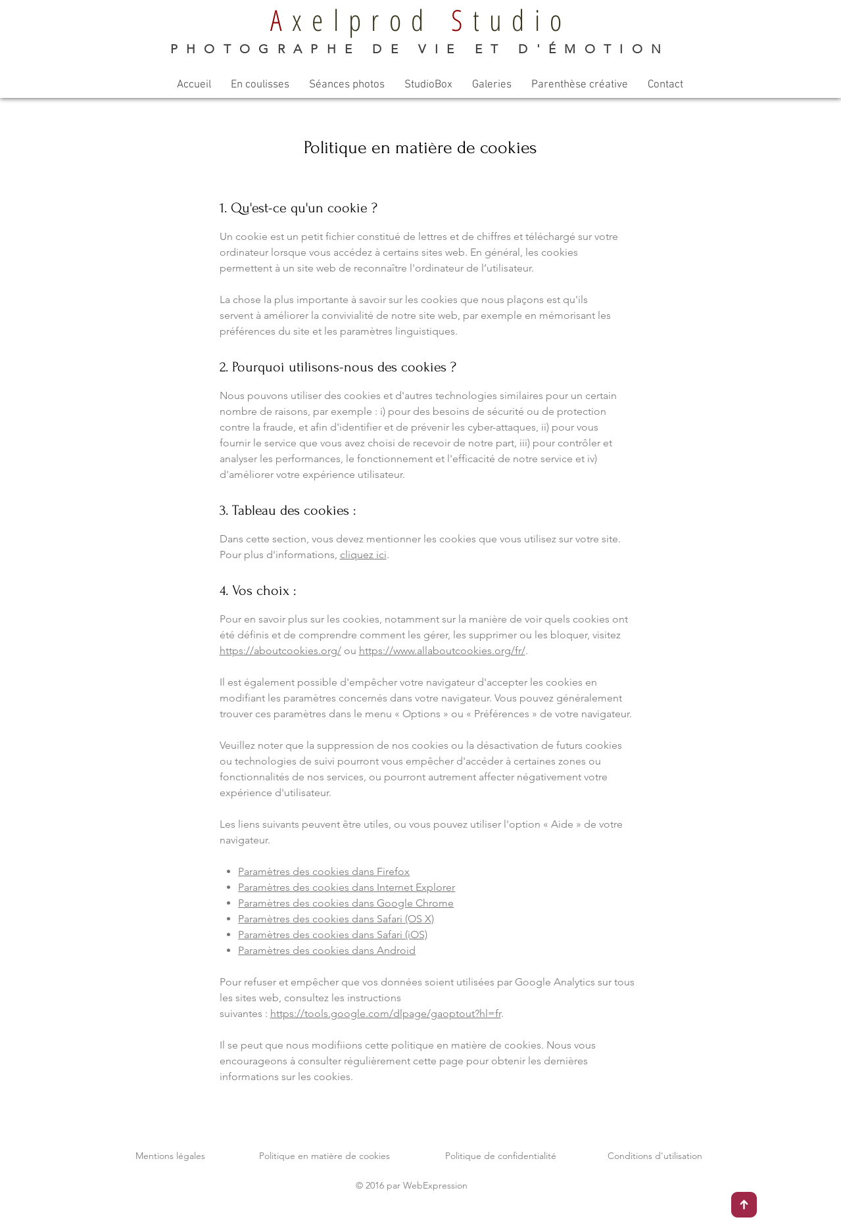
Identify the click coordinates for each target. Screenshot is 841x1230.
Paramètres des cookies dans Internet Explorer (346, 887)
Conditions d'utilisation (655, 1156)
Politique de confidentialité (500, 1156)
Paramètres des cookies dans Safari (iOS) (332, 934)
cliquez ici (363, 554)
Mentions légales (170, 1156)
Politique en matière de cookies (324, 1156)
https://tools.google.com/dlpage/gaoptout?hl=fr (385, 1013)
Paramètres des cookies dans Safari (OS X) (336, 918)
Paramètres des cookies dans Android (327, 950)
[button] (260, 85)
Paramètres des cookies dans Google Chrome (346, 903)
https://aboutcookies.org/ (280, 650)
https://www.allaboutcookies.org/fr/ (442, 650)
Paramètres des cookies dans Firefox (324, 871)
